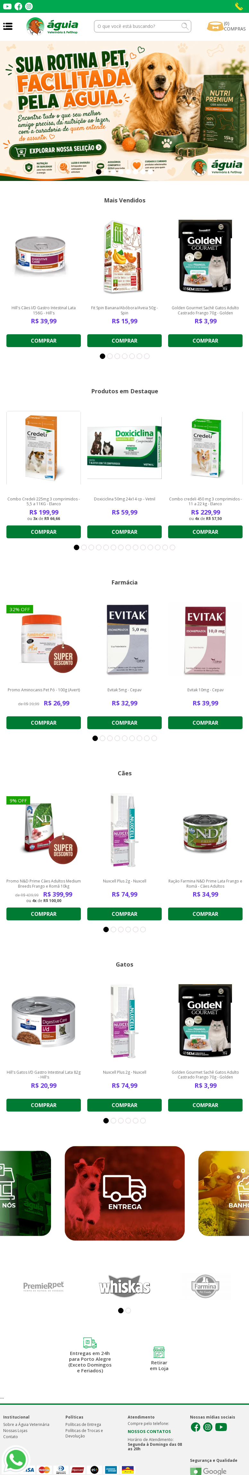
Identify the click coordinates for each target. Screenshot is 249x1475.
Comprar (43, 340)
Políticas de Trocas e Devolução (84, 1433)
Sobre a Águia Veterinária (26, 1424)
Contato (10, 1436)
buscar (185, 26)
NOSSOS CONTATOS (149, 1431)
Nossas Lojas (15, 1430)
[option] (124, 111)
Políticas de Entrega (83, 1424)
